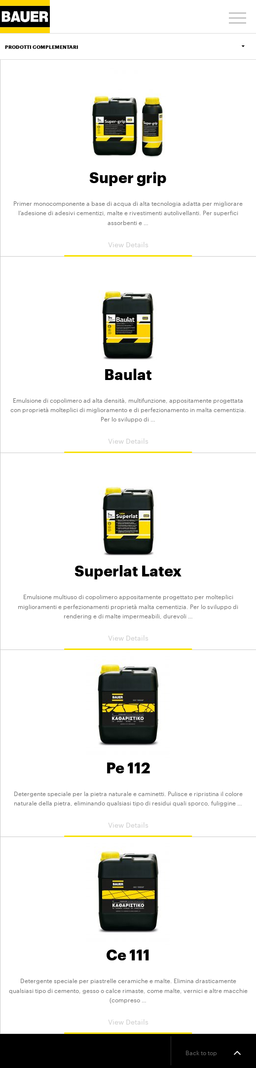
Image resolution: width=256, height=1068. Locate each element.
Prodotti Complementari (130, 47)
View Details (128, 243)
